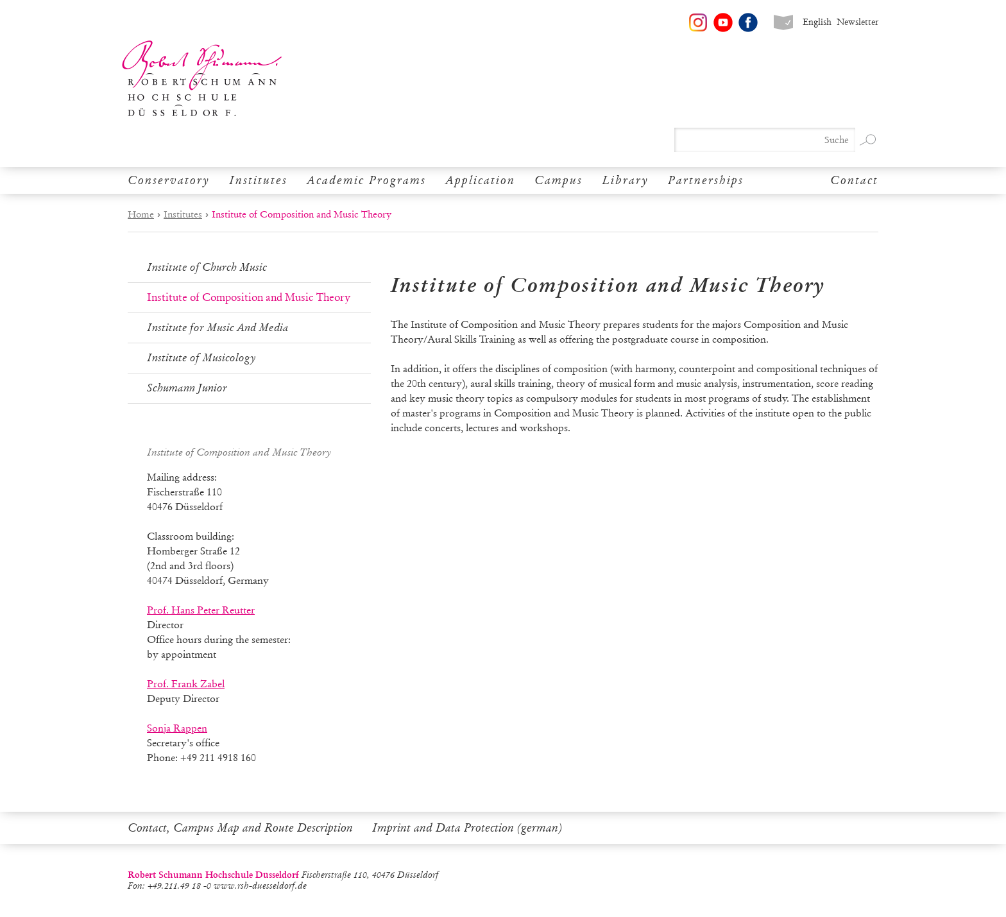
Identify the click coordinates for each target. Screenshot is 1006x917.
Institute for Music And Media (218, 327)
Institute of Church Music (207, 267)
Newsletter (857, 22)
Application (480, 180)
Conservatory (169, 180)
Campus (558, 180)
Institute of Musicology (201, 357)
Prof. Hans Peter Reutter (201, 610)
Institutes (258, 180)
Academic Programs (366, 180)
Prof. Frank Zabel (186, 684)
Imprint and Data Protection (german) (467, 828)
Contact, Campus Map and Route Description (240, 828)
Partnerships (706, 180)
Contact (854, 180)
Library (625, 180)
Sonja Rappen (177, 728)
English (817, 22)
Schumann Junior (187, 388)
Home (141, 214)
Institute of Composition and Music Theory (248, 297)
